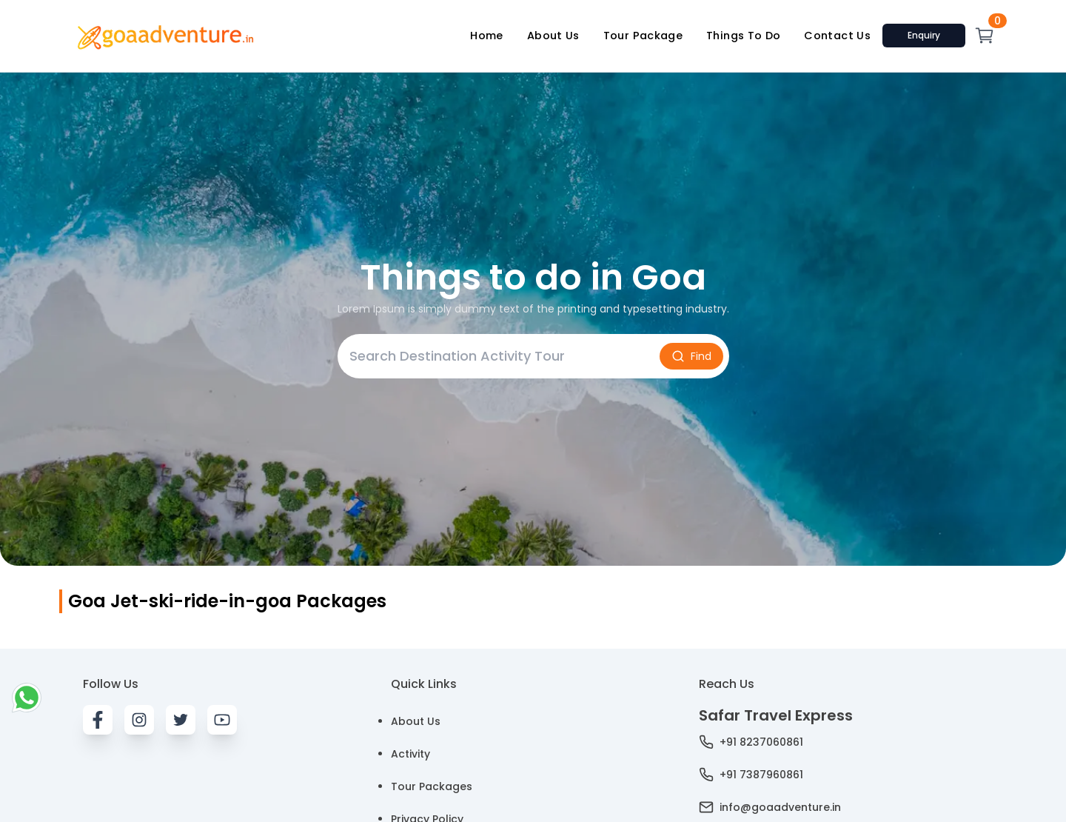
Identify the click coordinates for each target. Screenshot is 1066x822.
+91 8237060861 (751, 742)
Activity (410, 753)
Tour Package (643, 35)
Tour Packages (431, 786)
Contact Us (837, 35)
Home (486, 35)
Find (691, 356)
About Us (553, 35)
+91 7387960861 (751, 774)
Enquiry (924, 35)
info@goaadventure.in (770, 807)
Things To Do (743, 35)
